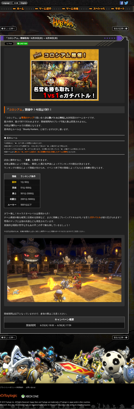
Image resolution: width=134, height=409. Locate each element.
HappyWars (121, 3)
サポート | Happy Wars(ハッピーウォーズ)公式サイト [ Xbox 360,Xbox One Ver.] (118, 9)
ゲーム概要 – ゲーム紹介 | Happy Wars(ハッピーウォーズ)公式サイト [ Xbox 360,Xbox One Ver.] (44, 9)
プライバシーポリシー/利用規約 (11, 387)
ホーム (19, 9)
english (14, 3)
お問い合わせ (31, 387)
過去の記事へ (120, 28)
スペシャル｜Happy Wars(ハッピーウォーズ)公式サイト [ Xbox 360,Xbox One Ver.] (93, 9)
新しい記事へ (8, 28)
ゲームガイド (68, 9)
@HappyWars (126, 3)
